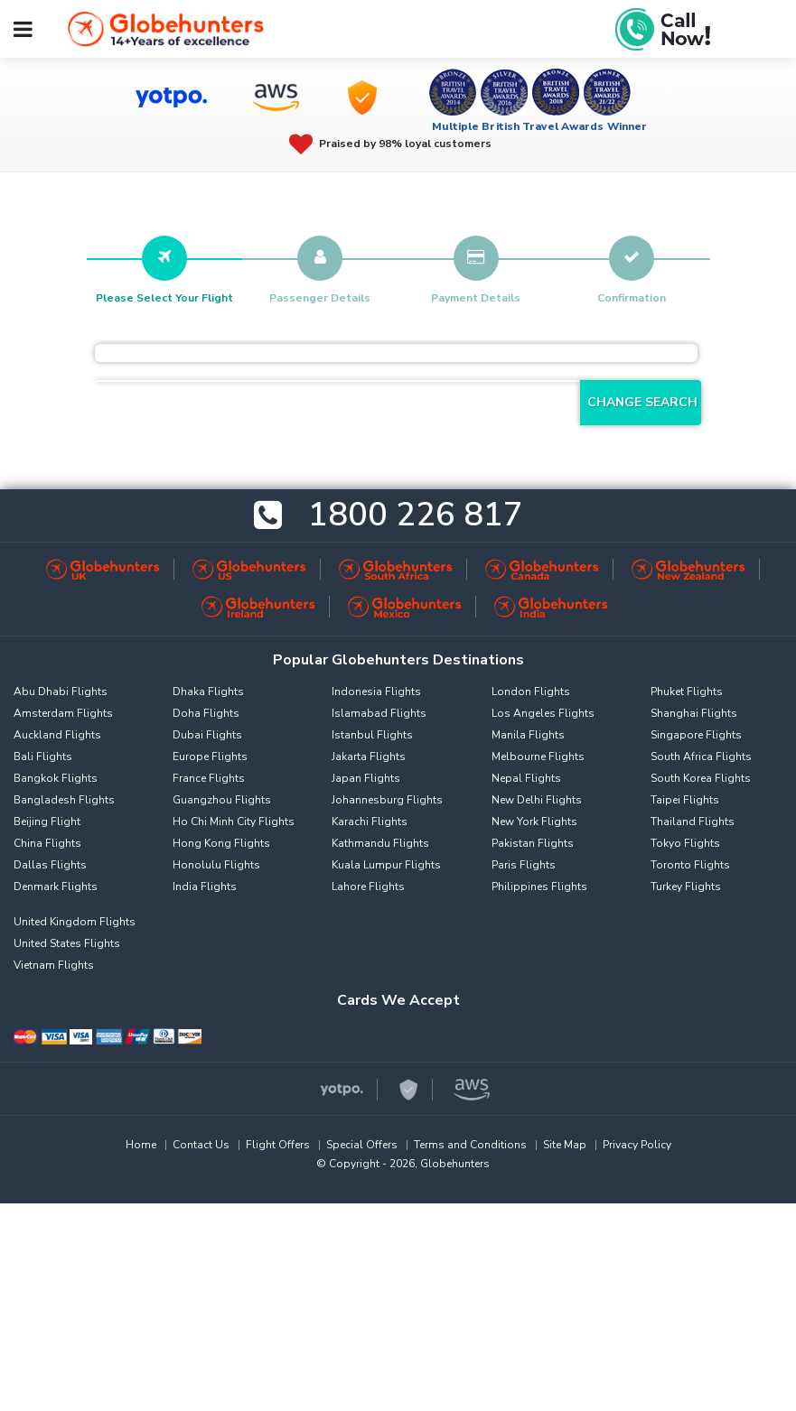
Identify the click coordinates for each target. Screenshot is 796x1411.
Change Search (642, 402)
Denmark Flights (56, 886)
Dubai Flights (207, 735)
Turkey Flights (686, 886)
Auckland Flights (57, 735)
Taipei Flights (685, 800)
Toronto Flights (690, 865)
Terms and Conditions (470, 1144)
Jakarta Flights (369, 756)
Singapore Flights (696, 735)
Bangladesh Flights (64, 800)
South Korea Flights (701, 778)
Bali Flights (43, 756)
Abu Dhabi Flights (61, 691)
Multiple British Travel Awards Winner (540, 126)
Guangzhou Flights (222, 800)
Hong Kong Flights (221, 843)
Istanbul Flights (372, 735)
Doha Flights (206, 713)
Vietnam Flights (54, 965)
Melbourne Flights (538, 756)
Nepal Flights (526, 778)
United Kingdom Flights (75, 921)
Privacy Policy (637, 1144)
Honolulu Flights (216, 865)
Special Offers (362, 1144)
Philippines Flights (539, 886)
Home (141, 1144)
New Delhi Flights (537, 800)
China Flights (47, 843)
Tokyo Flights (685, 843)
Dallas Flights (50, 865)
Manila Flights (528, 735)
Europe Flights (210, 756)
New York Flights (534, 821)
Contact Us (201, 1144)
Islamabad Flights (379, 713)
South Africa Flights (701, 756)
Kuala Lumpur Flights (386, 865)
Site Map (564, 1144)
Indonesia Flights (376, 691)
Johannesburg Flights (387, 800)
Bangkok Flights (56, 778)
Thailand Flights (693, 821)
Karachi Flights (369, 821)
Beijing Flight (47, 821)
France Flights (209, 778)
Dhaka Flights (208, 691)
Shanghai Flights (694, 713)
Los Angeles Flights (543, 713)
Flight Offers (278, 1144)
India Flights (205, 886)
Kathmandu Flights (380, 843)
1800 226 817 (415, 516)
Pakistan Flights (533, 843)
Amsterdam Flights (63, 713)
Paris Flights (524, 865)
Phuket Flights (687, 691)
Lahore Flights (368, 886)
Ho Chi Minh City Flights (234, 821)
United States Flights (67, 943)
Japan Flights (366, 778)
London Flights (531, 691)
